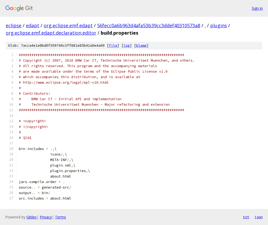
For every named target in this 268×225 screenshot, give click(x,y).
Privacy (46, 217)
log (127, 45)
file (113, 45)
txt (246, 217)
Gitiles (31, 217)
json (258, 217)
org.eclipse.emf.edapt (68, 25)
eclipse (13, 25)
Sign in (257, 8)
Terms (60, 217)
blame (141, 45)
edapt (32, 25)
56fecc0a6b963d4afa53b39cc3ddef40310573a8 (148, 25)
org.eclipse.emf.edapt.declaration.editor (51, 33)
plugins (218, 25)
